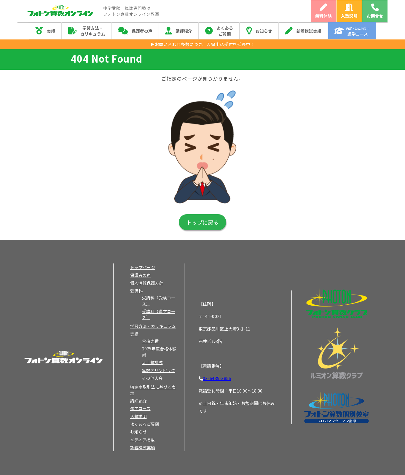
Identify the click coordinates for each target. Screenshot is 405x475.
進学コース (140, 408)
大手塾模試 (152, 362)
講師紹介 (184, 31)
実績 (51, 31)
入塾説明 (349, 16)
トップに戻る (202, 222)
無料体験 (323, 16)
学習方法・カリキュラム (92, 31)
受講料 (136, 291)
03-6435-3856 (217, 378)
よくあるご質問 (224, 31)
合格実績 (150, 341)
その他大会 (152, 378)
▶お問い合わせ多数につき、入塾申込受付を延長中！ (202, 44)
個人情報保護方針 (146, 283)
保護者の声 (142, 31)
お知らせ (264, 31)
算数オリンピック (158, 370)
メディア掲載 (142, 440)
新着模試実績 (308, 31)
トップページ (142, 267)
